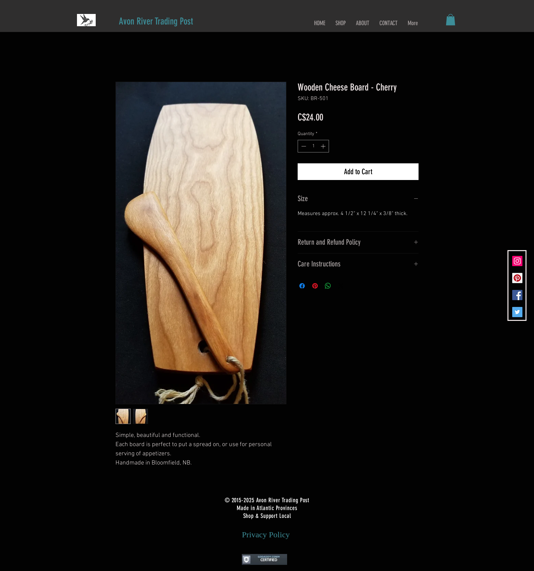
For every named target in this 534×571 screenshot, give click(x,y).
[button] (450, 19)
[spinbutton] (313, 146)
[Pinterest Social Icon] (517, 278)
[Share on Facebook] (302, 286)
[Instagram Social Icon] (517, 261)
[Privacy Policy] (265, 535)
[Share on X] (341, 286)
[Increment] (323, 146)
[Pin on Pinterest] (315, 286)
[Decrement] (303, 146)
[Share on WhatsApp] (328, 286)
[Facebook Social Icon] (517, 295)
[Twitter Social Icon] (517, 312)
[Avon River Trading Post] (156, 21)
